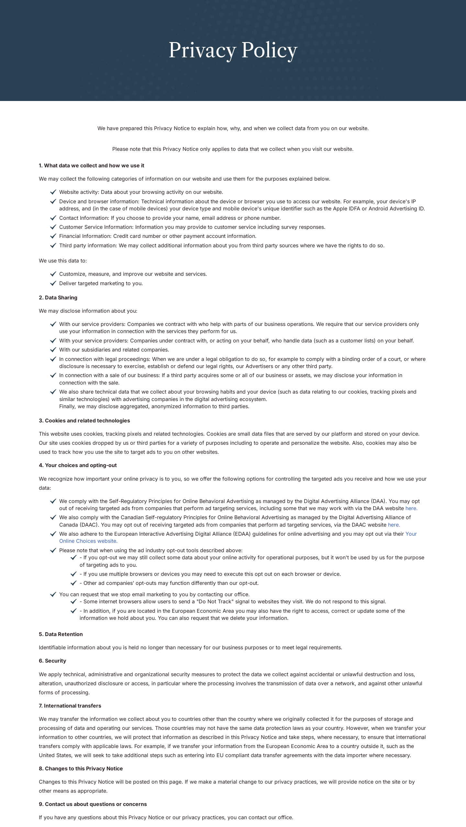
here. (411, 508)
